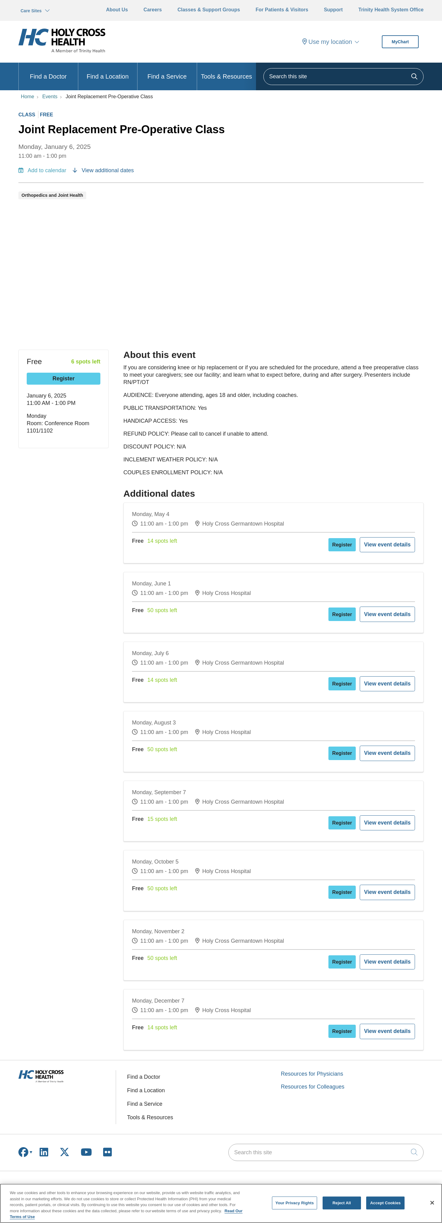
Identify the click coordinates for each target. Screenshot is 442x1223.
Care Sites (31, 10)
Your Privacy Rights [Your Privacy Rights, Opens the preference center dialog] (294, 1203)
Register (63, 378)
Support (333, 9)
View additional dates (103, 170)
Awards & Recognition (297, 1170)
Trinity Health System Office (391, 9)
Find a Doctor (48, 71)
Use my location (327, 42)
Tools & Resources (226, 71)
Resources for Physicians (312, 1044)
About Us (117, 9)
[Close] (432, 1202)
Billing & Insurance (41, 1180)
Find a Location (107, 71)
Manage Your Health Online (52, 1170)
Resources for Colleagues (312, 1057)
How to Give (369, 1180)
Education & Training (211, 1180)
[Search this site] (343, 76)
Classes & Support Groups (208, 9)
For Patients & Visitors (282, 9)
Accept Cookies (385, 1203)
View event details (394, 543)
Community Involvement (300, 1180)
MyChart (400, 41)
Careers (153, 9)
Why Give (366, 1170)
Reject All (341, 1203)
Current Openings (208, 1170)
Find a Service (167, 71)
